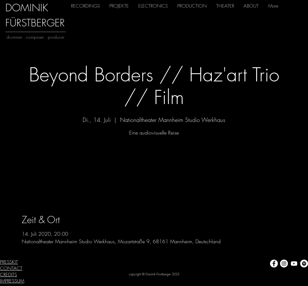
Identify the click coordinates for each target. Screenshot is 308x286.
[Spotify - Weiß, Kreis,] (304, 263)
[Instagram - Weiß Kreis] (284, 263)
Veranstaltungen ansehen (154, 167)
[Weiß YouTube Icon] (294, 263)
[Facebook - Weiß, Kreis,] (274, 263)
